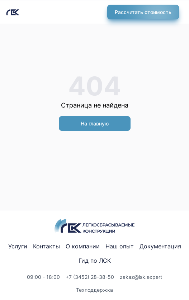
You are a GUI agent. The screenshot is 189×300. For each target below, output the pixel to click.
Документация (160, 246)
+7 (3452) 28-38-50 (90, 277)
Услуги (17, 246)
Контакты (46, 246)
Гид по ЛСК (95, 260)
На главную (95, 123)
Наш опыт (119, 246)
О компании (83, 246)
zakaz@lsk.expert (141, 277)
